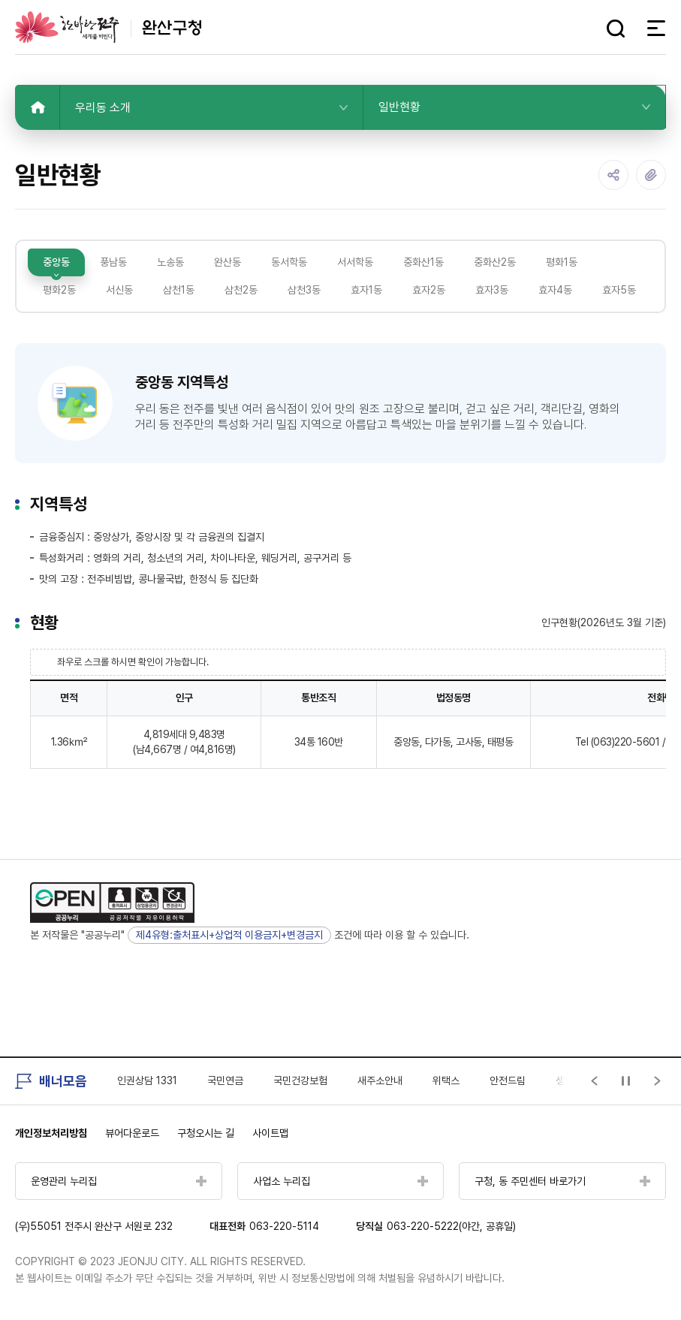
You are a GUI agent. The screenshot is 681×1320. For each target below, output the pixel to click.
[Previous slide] (594, 1081)
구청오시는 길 (205, 1133)
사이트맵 (270, 1133)
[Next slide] (657, 1081)
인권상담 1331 (147, 1080)
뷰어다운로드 (132, 1133)
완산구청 (108, 27)
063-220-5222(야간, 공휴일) (451, 1226)
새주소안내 (379, 1080)
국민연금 (225, 1080)
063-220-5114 (284, 1226)
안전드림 (508, 1080)
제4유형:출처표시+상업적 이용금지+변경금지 (229, 935)
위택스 (446, 1080)
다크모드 (587, 29)
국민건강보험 (300, 1080)
